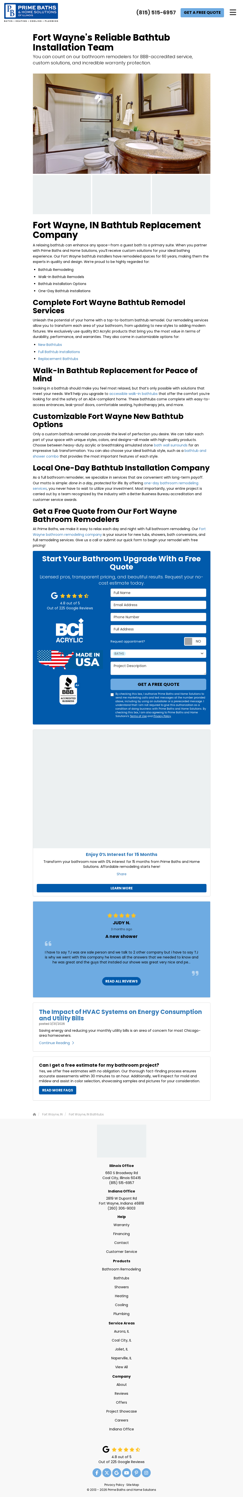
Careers (121, 1420)
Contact (121, 1242)
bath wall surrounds (170, 445)
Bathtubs (121, 1278)
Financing (121, 1233)
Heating (121, 1295)
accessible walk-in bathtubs (133, 393)
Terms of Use (138, 716)
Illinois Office (121, 1165)
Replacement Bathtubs (58, 358)
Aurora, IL (121, 1331)
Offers (121, 1402)
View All (121, 1367)
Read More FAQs (57, 1090)
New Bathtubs (50, 344)
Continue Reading (56, 1042)
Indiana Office (121, 1191)
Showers (121, 1287)
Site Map (132, 1485)
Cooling (121, 1304)
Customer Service (121, 1251)
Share (122, 874)
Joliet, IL (121, 1349)
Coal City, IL (121, 1340)
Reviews (121, 1393)
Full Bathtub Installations (59, 351)
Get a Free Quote (202, 12)
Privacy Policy (162, 716)
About (121, 1384)
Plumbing (121, 1313)
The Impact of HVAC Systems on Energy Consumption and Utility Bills (120, 1015)
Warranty (121, 1224)
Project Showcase (121, 1411)
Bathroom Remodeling (121, 1269)
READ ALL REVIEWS (121, 981)
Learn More (122, 888)
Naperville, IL (121, 1358)
